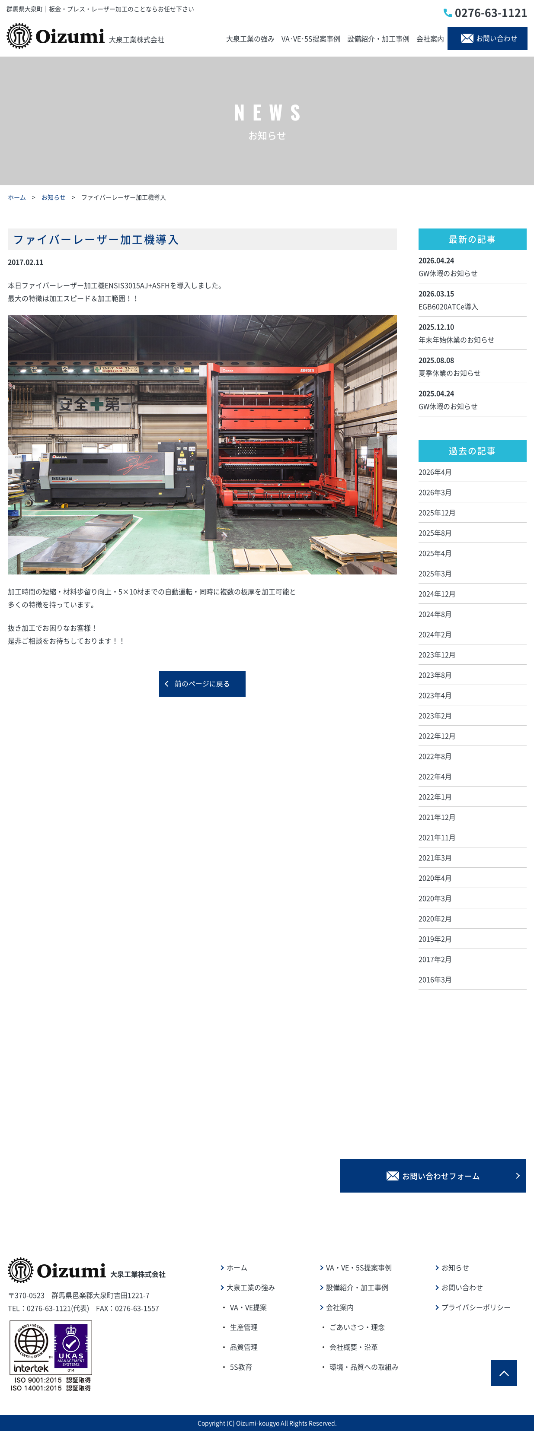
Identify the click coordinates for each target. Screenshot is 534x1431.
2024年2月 (435, 634)
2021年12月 (437, 817)
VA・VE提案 (248, 1307)
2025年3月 (435, 573)
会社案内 (430, 38)
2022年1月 (435, 796)
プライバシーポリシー (476, 1307)
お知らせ (54, 197)
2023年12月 (437, 654)
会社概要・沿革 (353, 1347)
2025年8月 (435, 532)
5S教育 (241, 1366)
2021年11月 (437, 837)
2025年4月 (435, 553)
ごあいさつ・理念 (357, 1327)
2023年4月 (435, 695)
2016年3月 (435, 979)
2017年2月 (435, 959)
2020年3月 (435, 898)
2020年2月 (435, 918)
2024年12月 (437, 593)
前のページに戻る (202, 684)
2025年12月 (437, 512)
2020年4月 (435, 878)
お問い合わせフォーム (446, 1175)
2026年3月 (435, 492)
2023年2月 (435, 715)
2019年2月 (435, 938)
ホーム (17, 197)
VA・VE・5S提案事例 (359, 1267)
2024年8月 (435, 614)
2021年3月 (435, 857)
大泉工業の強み (250, 38)
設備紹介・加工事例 (378, 38)
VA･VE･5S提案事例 (310, 38)
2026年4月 (435, 471)
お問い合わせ (490, 38)
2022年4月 (435, 776)
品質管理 (244, 1347)
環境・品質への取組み (364, 1366)
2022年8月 (435, 756)
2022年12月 (437, 735)
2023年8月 (435, 674)
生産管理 (244, 1327)
